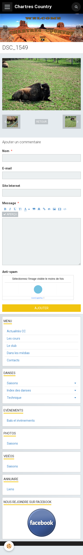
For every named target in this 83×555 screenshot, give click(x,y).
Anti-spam (9, 272)
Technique (14, 397)
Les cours (13, 338)
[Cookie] (9, 546)
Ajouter (41, 308)
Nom (5, 151)
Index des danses (19, 390)
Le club (12, 345)
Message (9, 203)
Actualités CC (16, 331)
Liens (10, 489)
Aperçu (10, 214)
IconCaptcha (37, 298)
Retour (41, 121)
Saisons (12, 383)
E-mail (7, 168)
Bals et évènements (21, 420)
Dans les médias (18, 353)
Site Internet (11, 185)
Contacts (13, 360)
